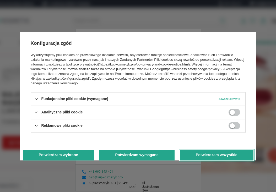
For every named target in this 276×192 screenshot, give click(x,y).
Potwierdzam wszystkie (216, 155)
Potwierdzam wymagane (136, 155)
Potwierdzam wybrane (58, 155)
